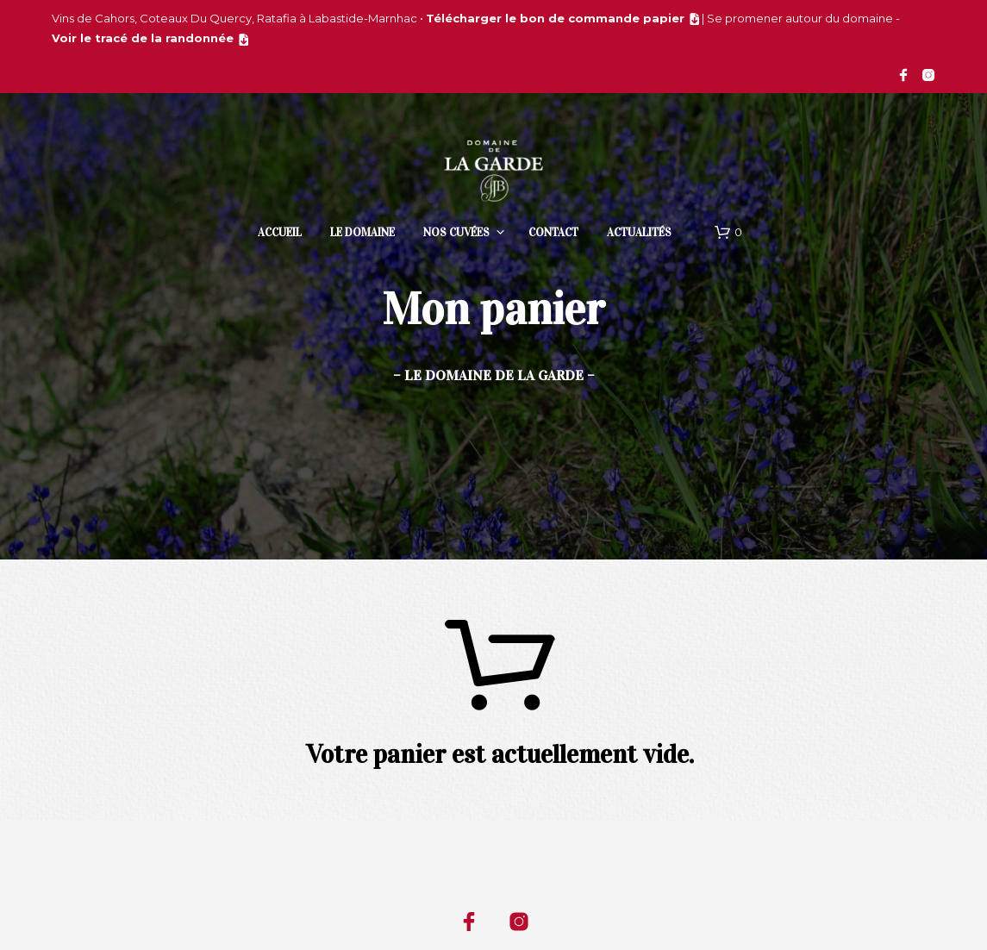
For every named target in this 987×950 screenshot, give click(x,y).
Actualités (639, 233)
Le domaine (362, 233)
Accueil (280, 233)
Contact (553, 233)
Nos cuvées (456, 233)
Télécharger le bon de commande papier (555, 18)
